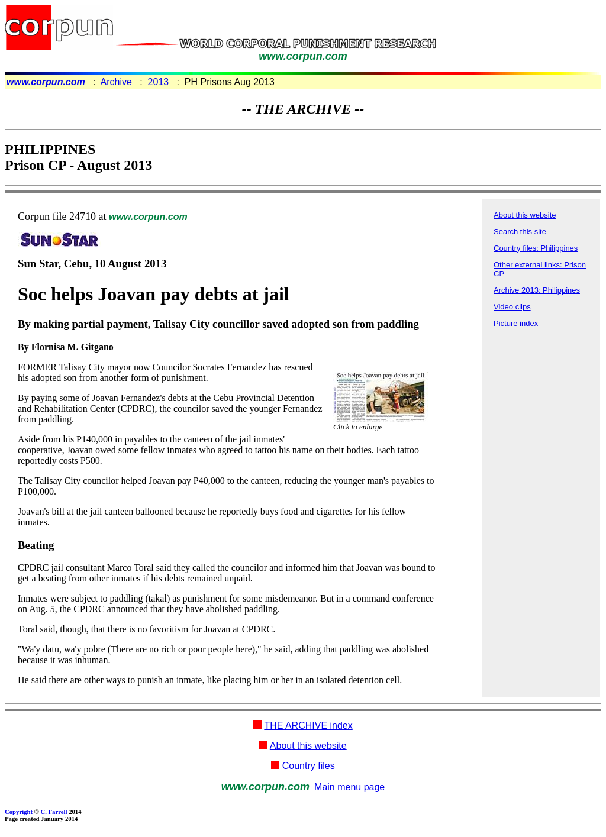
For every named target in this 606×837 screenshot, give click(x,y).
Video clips (512, 306)
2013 (158, 82)
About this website (525, 215)
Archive (116, 82)
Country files (308, 766)
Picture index (516, 323)
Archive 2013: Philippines (537, 290)
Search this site (520, 231)
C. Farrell (53, 811)
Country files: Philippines (536, 248)
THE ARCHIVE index (308, 725)
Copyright (19, 811)
